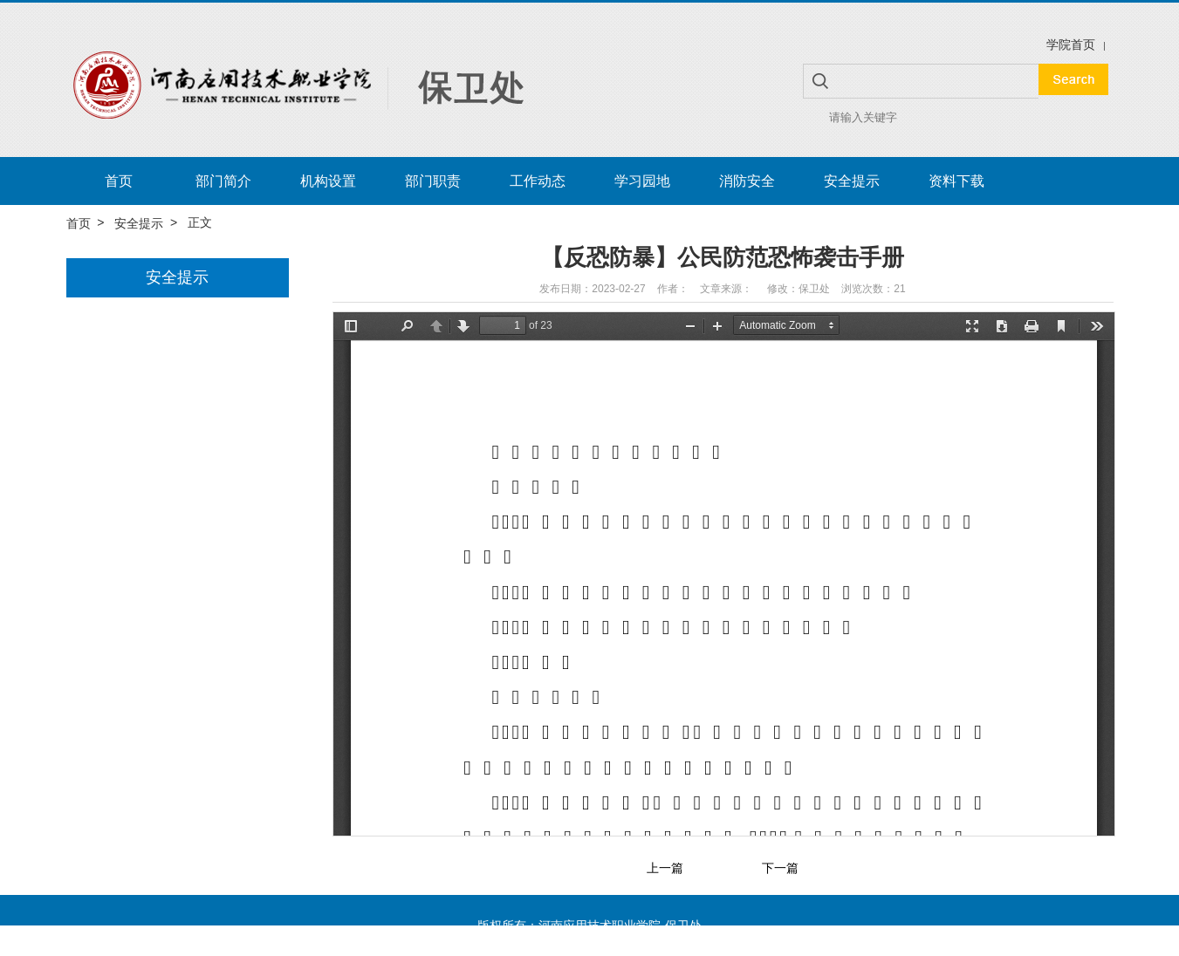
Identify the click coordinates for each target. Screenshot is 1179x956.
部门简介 (223, 181)
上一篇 (665, 869)
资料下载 (956, 181)
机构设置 (328, 181)
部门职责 (433, 181)
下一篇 (780, 869)
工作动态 (538, 181)
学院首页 (1070, 44)
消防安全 (747, 181)
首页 (119, 181)
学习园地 (642, 181)
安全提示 (852, 181)
